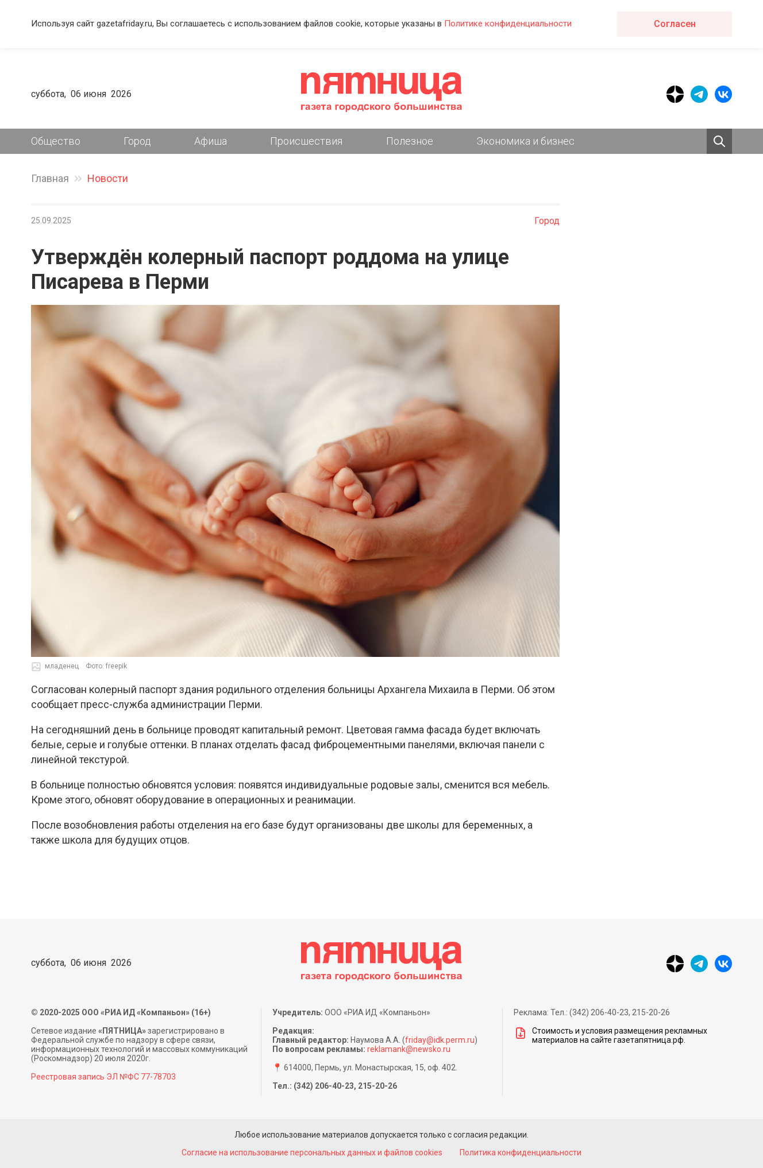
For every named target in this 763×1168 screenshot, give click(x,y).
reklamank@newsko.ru (408, 1049)
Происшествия (306, 141)
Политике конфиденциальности (508, 23)
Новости (107, 178)
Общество (55, 141)
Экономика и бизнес (525, 141)
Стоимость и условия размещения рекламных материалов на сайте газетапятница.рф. (610, 1035)
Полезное (409, 141)
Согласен (675, 23)
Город (137, 141)
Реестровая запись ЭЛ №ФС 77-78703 (103, 1076)
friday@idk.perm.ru (440, 1040)
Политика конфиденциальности (522, 1152)
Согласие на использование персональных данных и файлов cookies (311, 1152)
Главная (50, 178)
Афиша (210, 141)
